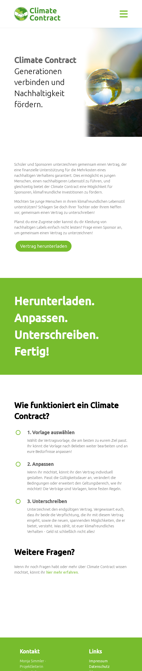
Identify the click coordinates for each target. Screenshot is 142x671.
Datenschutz (99, 666)
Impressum (98, 661)
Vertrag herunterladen (43, 246)
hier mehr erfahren (62, 572)
